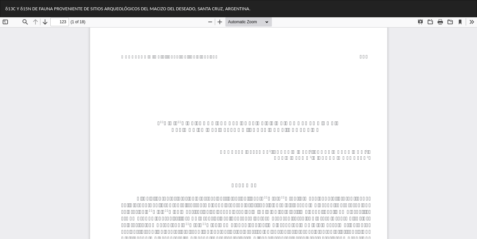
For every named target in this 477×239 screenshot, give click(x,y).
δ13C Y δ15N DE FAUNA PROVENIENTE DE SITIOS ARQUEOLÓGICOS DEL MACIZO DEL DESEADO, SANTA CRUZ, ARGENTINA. (127, 9)
